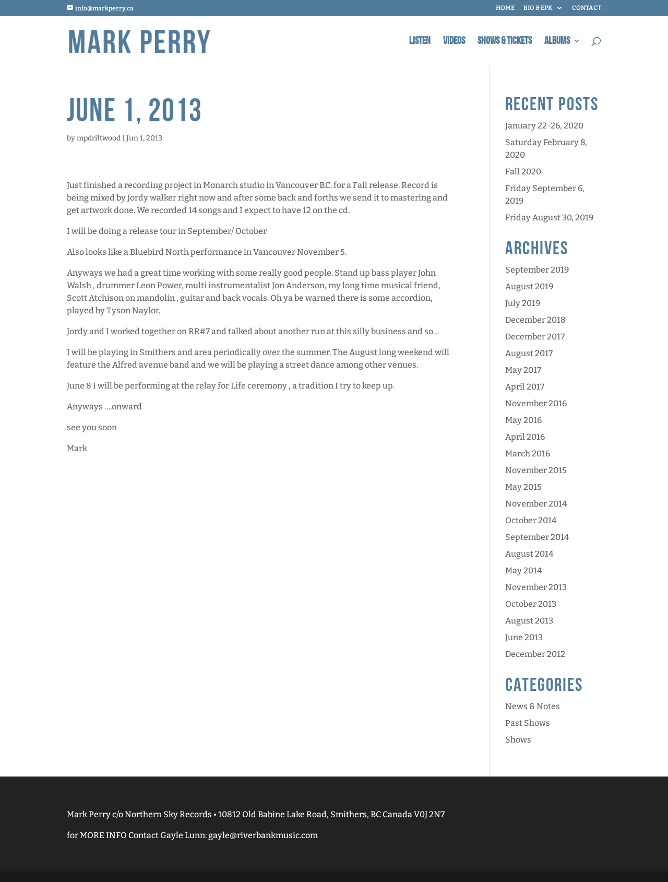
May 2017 (523, 370)
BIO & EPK (538, 8)
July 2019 (522, 303)
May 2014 (523, 570)
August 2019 (529, 286)
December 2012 (535, 654)
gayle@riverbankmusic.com (263, 835)
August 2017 (529, 353)
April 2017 (524, 387)
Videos (454, 42)
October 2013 (530, 604)
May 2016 (523, 420)
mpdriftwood (99, 138)
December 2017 (535, 337)
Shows (518, 740)
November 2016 (536, 403)
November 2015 (536, 470)
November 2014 (536, 504)
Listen (420, 42)
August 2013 (529, 621)
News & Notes (532, 706)
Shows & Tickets (505, 42)
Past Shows (527, 723)
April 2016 (525, 437)
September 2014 (537, 537)
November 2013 (536, 587)
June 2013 (524, 637)
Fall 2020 (523, 172)
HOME (505, 8)
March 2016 (527, 453)
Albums (557, 42)
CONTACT (586, 8)
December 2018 (535, 320)
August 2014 (529, 554)
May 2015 (523, 487)
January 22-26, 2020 (544, 126)
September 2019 (537, 270)
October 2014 (530, 520)
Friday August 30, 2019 (549, 217)
